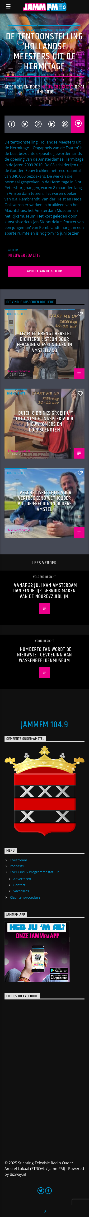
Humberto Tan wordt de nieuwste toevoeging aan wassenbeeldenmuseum (44, 655)
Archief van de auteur (44, 271)
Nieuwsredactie (57, 87)
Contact (19, 885)
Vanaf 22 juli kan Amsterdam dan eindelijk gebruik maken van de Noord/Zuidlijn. (45, 591)
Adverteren (22, 879)
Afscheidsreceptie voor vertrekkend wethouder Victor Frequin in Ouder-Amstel (44, 501)
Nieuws (46, 30)
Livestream (18, 860)
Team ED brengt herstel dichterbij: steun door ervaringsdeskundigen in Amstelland (44, 342)
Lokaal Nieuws (22, 30)
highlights (16, 314)
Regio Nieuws (67, 30)
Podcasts (17, 866)
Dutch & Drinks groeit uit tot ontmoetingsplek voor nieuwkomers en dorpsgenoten (44, 421)
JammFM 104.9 (44, 725)
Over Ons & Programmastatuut (34, 872)
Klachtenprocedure (25, 897)
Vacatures (21, 891)
